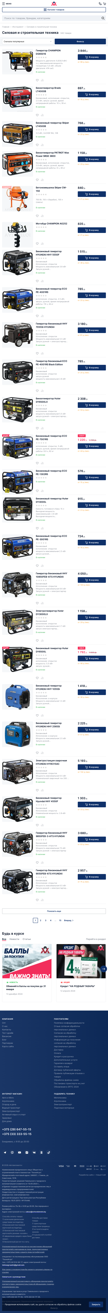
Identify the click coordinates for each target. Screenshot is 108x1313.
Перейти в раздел (96, 939)
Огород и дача (9, 1104)
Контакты (6, 1029)
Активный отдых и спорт (14, 1114)
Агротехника (8, 1101)
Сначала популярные (28, 41)
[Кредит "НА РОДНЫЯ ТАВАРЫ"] (81, 973)
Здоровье (7, 1118)
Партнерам (7, 1043)
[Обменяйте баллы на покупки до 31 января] (27, 973)
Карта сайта (8, 1046)
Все (4, 939)
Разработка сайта (86, 1175)
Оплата (57, 1053)
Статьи (27, 939)
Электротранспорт (11, 1111)
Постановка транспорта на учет (69, 1083)
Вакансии (6, 1036)
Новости (14, 939)
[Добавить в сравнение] (43, 80)
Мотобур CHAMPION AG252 (51, 223)
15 (60, 920)
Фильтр (80, 41)
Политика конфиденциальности (69, 1023)
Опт (4, 1023)
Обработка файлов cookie (66, 1080)
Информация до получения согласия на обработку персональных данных (67, 1043)
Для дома (7, 1121)
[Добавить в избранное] (38, 80)
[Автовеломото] (54, 4)
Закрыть (96, 1304)
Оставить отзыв (61, 1066)
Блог (4, 1039)
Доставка (58, 1050)
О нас (5, 1026)
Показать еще (54, 911)
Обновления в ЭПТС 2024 (66, 1087)
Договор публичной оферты (67, 1070)
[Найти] (103, 18)
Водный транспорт (11, 1108)
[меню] (6, 3)
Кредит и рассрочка (64, 1056)
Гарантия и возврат (63, 1063)
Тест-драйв (7, 1033)
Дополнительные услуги (65, 1060)
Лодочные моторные (64, 1108)
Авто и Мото (8, 1097)
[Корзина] (104, 4)
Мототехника (60, 1097)
